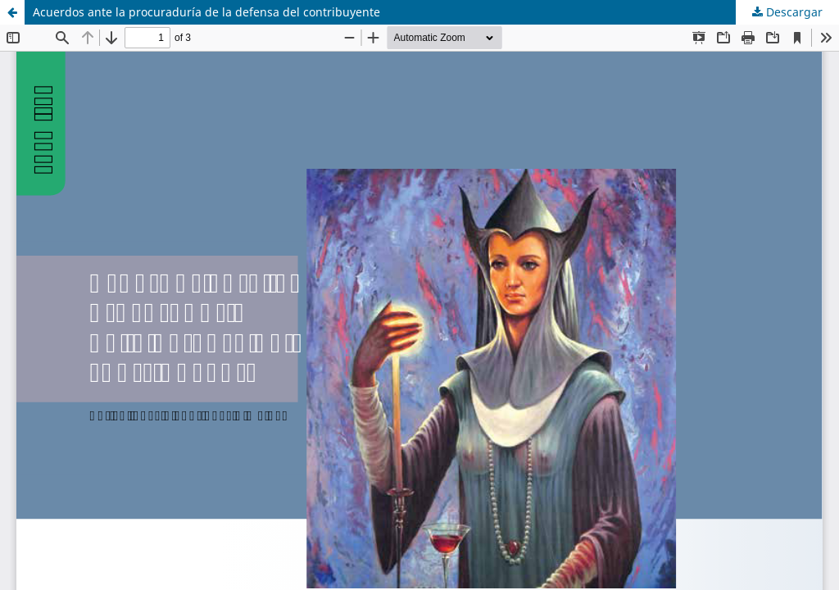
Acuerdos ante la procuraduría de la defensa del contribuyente (206, 12)
